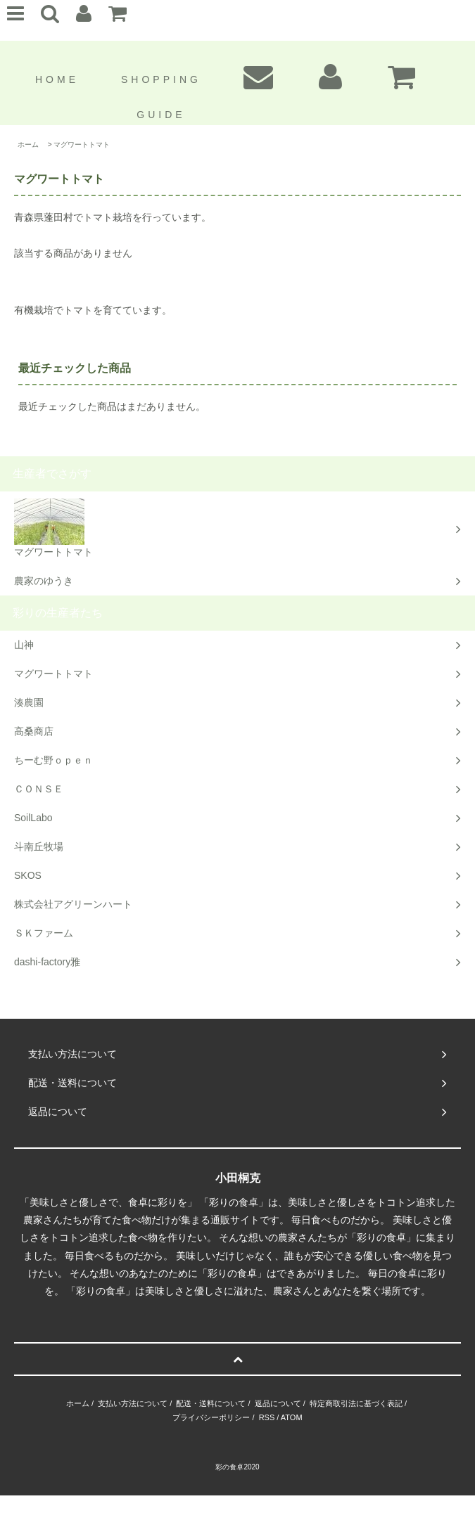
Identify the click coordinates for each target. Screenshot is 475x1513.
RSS (267, 1417)
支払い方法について (132, 1403)
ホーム (28, 144)
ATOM (292, 1417)
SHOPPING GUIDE (161, 96)
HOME (57, 79)
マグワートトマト (81, 144)
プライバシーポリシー (211, 1417)
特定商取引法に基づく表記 (356, 1403)
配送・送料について (211, 1403)
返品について (278, 1403)
